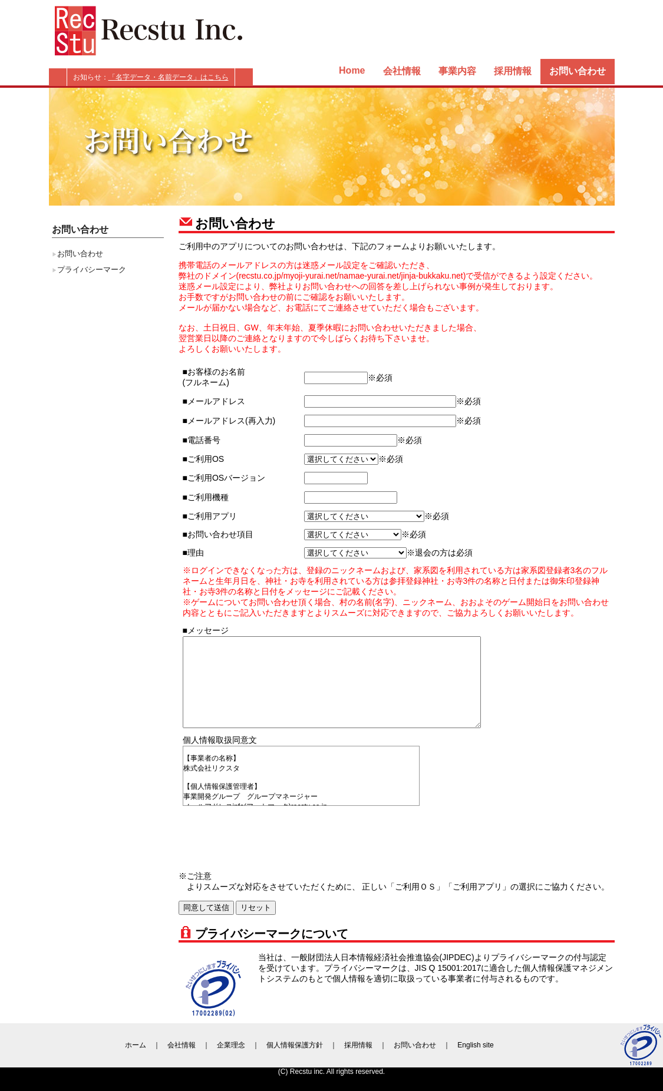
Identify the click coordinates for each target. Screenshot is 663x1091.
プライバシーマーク (91, 269)
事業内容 (457, 71)
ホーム (135, 1045)
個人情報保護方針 (294, 1045)
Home (352, 70)
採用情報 (513, 71)
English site (475, 1045)
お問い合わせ (577, 71)
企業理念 (231, 1045)
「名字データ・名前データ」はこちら (168, 77)
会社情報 (402, 71)
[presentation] (272, 836)
